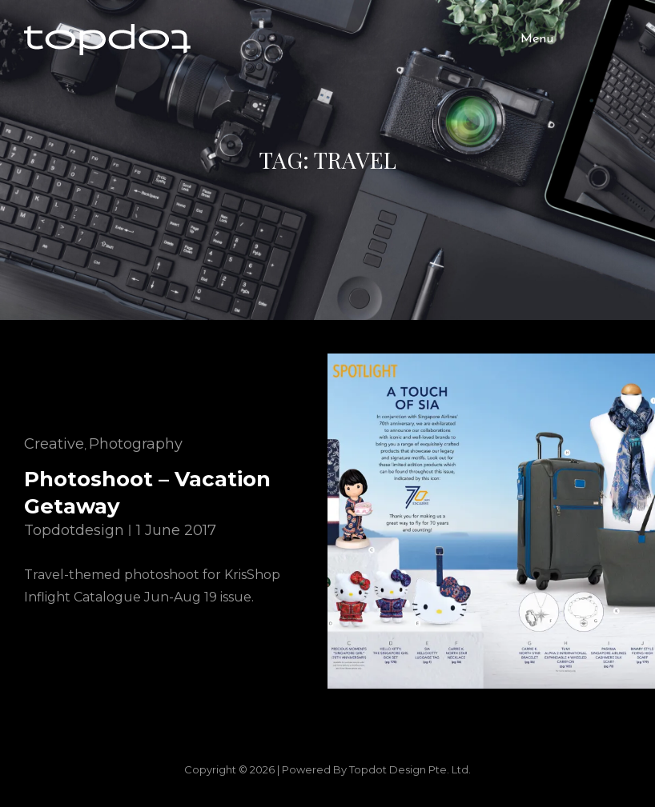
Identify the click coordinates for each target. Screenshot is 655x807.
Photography (136, 444)
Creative (54, 444)
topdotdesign (74, 530)
